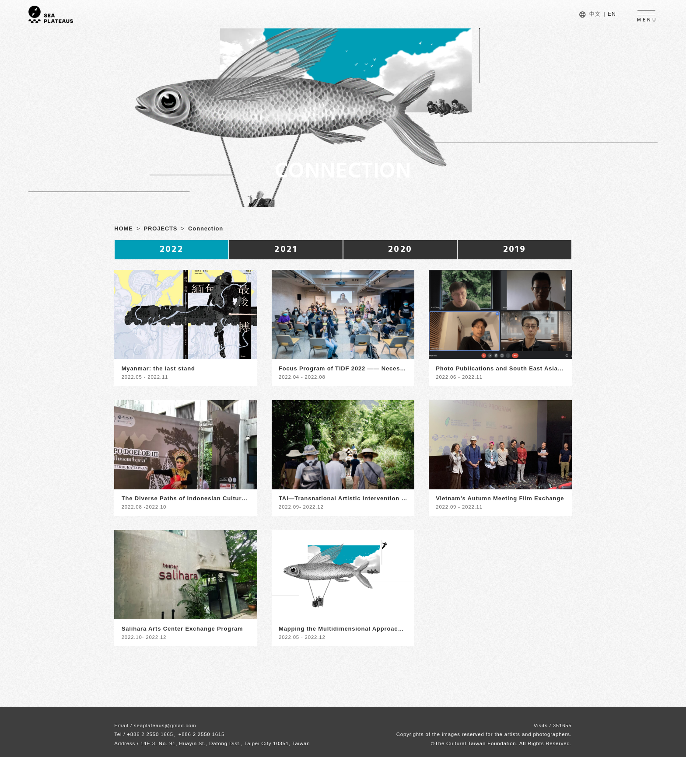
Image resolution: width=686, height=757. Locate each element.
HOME (123, 228)
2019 (514, 249)
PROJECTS (161, 228)
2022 (172, 249)
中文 (595, 14)
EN (612, 14)
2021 (285, 249)
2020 (400, 249)
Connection (205, 228)
